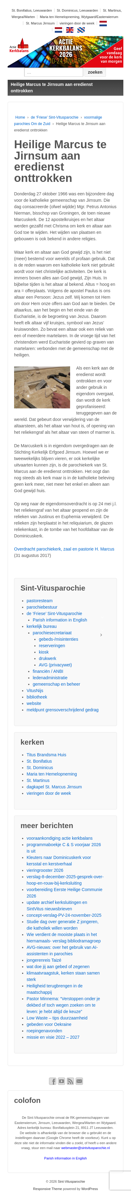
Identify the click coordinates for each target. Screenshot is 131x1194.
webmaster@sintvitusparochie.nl (85, 1148)
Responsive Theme (47, 1189)
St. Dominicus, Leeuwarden (77, 10)
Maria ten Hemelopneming (52, 774)
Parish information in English (60, 619)
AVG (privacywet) (55, 664)
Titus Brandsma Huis (46, 754)
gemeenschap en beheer (56, 684)
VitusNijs (35, 690)
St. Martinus (38, 780)
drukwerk (47, 658)
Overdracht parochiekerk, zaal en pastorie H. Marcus (64, 549)
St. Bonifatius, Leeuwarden (32, 10)
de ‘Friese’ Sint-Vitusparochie (54, 117)
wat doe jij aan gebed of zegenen (58, 966)
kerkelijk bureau (42, 626)
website (34, 703)
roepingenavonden (44, 1030)
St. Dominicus (40, 767)
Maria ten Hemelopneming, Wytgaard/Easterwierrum (79, 17)
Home (20, 117)
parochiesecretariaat (52, 632)
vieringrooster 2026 (45, 870)
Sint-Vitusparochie (71, 1181)
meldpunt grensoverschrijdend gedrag (63, 709)
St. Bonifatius (39, 761)
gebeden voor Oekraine (49, 1024)
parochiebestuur (42, 607)
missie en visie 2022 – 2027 (53, 1037)
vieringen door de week (77, 23)
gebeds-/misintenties (58, 639)
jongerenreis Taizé (44, 960)
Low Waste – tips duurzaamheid (57, 1017)
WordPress (89, 1189)
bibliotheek (37, 697)
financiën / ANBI (48, 671)
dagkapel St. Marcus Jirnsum (54, 786)
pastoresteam (40, 600)
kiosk (44, 652)
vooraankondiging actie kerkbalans (60, 838)
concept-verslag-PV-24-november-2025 (64, 915)
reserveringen (52, 645)
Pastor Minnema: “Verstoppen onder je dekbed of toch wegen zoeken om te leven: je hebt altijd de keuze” (63, 1005)
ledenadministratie (50, 677)
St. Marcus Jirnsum (40, 23)
